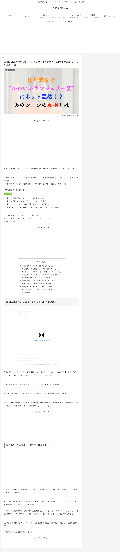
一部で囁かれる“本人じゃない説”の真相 (37, 278)
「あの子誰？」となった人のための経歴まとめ (39, 290)
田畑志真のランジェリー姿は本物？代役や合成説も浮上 (40, 275)
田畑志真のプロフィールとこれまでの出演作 (37, 287)
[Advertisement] (60, 40)
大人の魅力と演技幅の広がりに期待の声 (37, 284)
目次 (38, 262)
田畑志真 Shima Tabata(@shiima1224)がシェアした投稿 (41, 366)
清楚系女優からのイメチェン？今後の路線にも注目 (39, 281)
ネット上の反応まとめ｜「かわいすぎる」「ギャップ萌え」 (42, 272)
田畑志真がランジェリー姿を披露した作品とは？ (38, 266)
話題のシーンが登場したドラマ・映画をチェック (40, 269)
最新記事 (27, 293)
